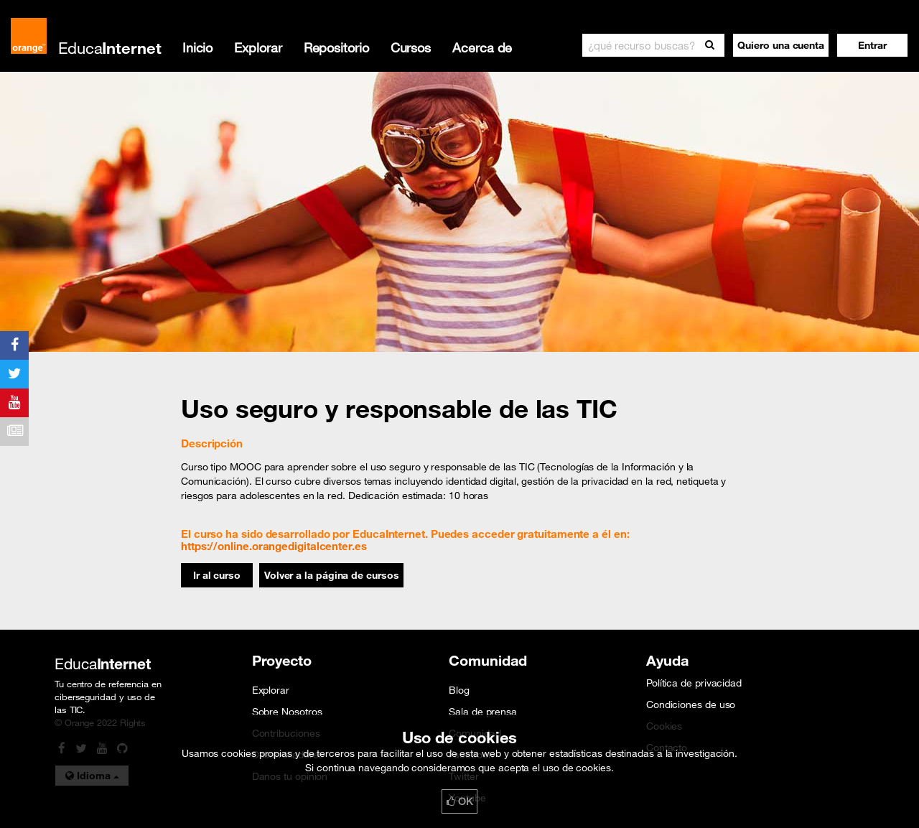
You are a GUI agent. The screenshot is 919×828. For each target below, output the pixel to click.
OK (459, 801)
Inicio (197, 47)
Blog (459, 690)
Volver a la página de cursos (331, 575)
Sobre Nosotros (287, 711)
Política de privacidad (694, 682)
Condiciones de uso (690, 704)
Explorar (257, 47)
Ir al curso (217, 575)
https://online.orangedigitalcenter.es (274, 545)
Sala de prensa (483, 711)
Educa (110, 47)
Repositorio (336, 47)
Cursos (411, 47)
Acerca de (482, 47)
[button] (872, 45)
